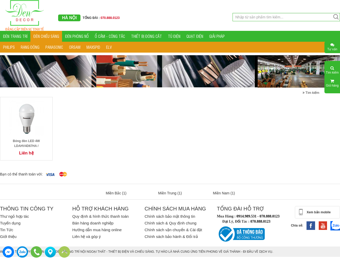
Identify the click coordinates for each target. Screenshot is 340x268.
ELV (109, 47)
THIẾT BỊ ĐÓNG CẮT (146, 36)
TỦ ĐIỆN (174, 36)
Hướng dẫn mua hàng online (96, 230)
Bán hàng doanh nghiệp (92, 223)
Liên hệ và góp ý (86, 236)
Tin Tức (6, 230)
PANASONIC (54, 47)
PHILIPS (9, 47)
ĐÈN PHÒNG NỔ (77, 36)
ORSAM (74, 47)
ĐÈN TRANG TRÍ (15, 36)
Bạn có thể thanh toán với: (21, 174)
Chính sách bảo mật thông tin (170, 216)
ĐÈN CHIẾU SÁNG (46, 36)
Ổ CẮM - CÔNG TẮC (110, 36)
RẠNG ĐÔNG (30, 47)
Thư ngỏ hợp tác (14, 216)
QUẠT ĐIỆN (194, 36)
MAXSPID (93, 47)
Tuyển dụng (10, 223)
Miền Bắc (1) (116, 193)
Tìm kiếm (311, 93)
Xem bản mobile (319, 212)
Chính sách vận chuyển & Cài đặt (173, 230)
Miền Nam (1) (224, 193)
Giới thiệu (8, 236)
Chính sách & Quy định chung (170, 223)
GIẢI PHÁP (217, 36)
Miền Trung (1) (170, 193)
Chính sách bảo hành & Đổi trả (171, 236)
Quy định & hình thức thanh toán (100, 216)
